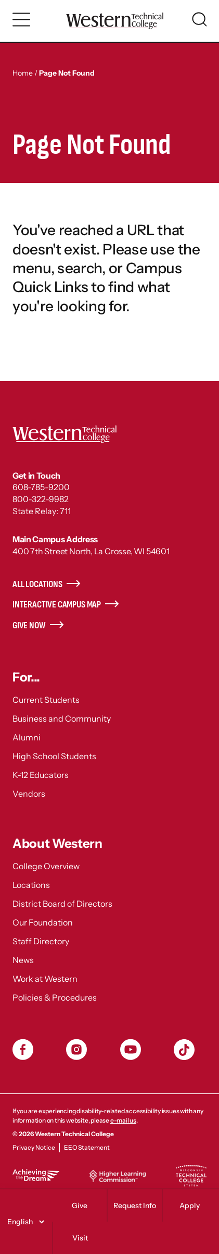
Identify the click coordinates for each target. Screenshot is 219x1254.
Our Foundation (42, 922)
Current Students (46, 700)
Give (79, 1205)
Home (22, 73)
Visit (80, 1238)
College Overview (46, 866)
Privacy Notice (33, 1147)
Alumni (26, 737)
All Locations (37, 584)
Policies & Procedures (54, 997)
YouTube (130, 1049)
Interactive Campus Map (56, 604)
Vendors (28, 793)
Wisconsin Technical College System (191, 1176)
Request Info (134, 1205)
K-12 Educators (40, 775)
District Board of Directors (62, 903)
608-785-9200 (41, 487)
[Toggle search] (199, 19)
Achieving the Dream (35, 1175)
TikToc (184, 1049)
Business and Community (61, 718)
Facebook (22, 1049)
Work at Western (45, 978)
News (23, 960)
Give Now (29, 625)
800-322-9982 (40, 499)
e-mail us (123, 1120)
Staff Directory (40, 941)
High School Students (54, 756)
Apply (189, 1205)
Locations (31, 885)
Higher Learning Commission (117, 1175)
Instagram (76, 1049)
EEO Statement (87, 1147)
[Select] (24, 1221)
